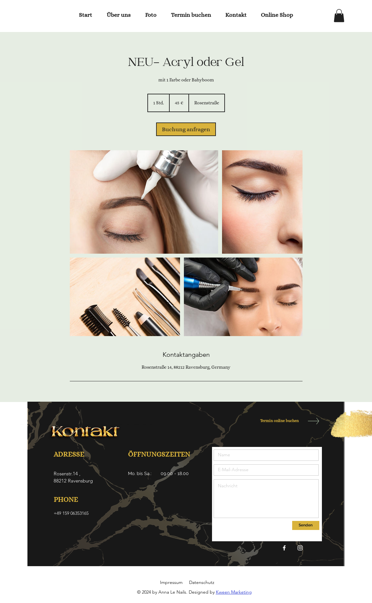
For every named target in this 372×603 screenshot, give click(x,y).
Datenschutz (201, 582)
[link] (186, 129)
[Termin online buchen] (278, 421)
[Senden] (305, 525)
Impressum (171, 582)
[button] (339, 15)
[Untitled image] (144, 202)
